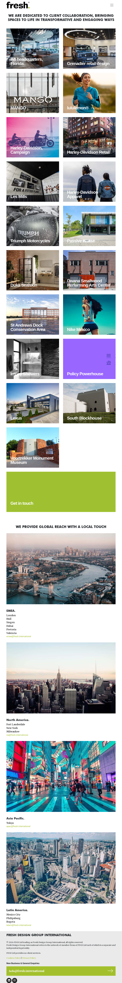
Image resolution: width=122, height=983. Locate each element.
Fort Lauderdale (15, 724)
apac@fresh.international (18, 826)
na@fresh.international (17, 735)
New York (12, 728)
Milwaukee (12, 731)
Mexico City (13, 914)
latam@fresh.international (18, 925)
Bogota (10, 921)
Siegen (10, 622)
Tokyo (10, 823)
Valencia (11, 633)
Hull (8, 618)
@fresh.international (26, 971)
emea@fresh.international (18, 636)
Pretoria (11, 629)
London (11, 615)
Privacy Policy (29, 958)
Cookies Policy (13, 958)
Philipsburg (13, 918)
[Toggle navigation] (112, 5)
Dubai (9, 626)
